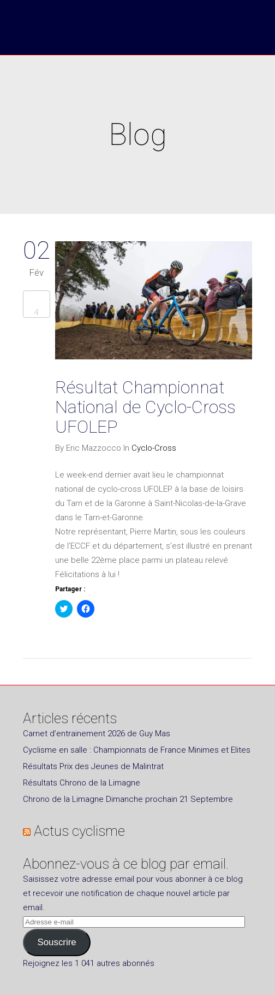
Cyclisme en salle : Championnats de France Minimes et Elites (136, 750)
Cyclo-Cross (153, 448)
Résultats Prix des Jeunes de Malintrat (93, 766)
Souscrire (56, 942)
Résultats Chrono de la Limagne (81, 783)
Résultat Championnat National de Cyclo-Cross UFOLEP (145, 407)
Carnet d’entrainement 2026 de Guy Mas (96, 733)
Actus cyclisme (79, 831)
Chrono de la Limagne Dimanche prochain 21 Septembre (128, 799)
